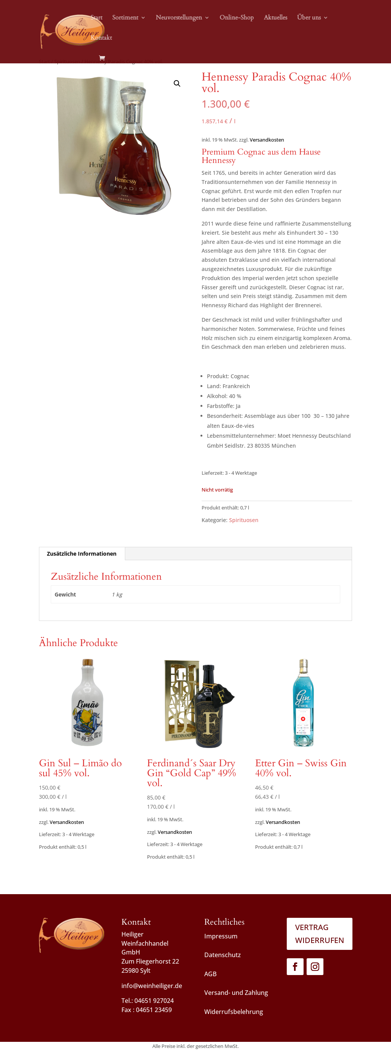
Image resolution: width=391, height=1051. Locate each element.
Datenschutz (222, 955)
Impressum (221, 936)
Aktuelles (275, 18)
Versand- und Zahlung (236, 992)
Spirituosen (244, 520)
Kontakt (101, 38)
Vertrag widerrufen (319, 933)
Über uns (309, 18)
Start (96, 18)
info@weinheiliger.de (151, 986)
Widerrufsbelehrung (233, 1011)
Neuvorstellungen (179, 18)
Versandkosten (267, 140)
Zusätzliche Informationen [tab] (81, 553)
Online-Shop (237, 18)
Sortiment (125, 18)
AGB (210, 974)
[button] (177, 83)
